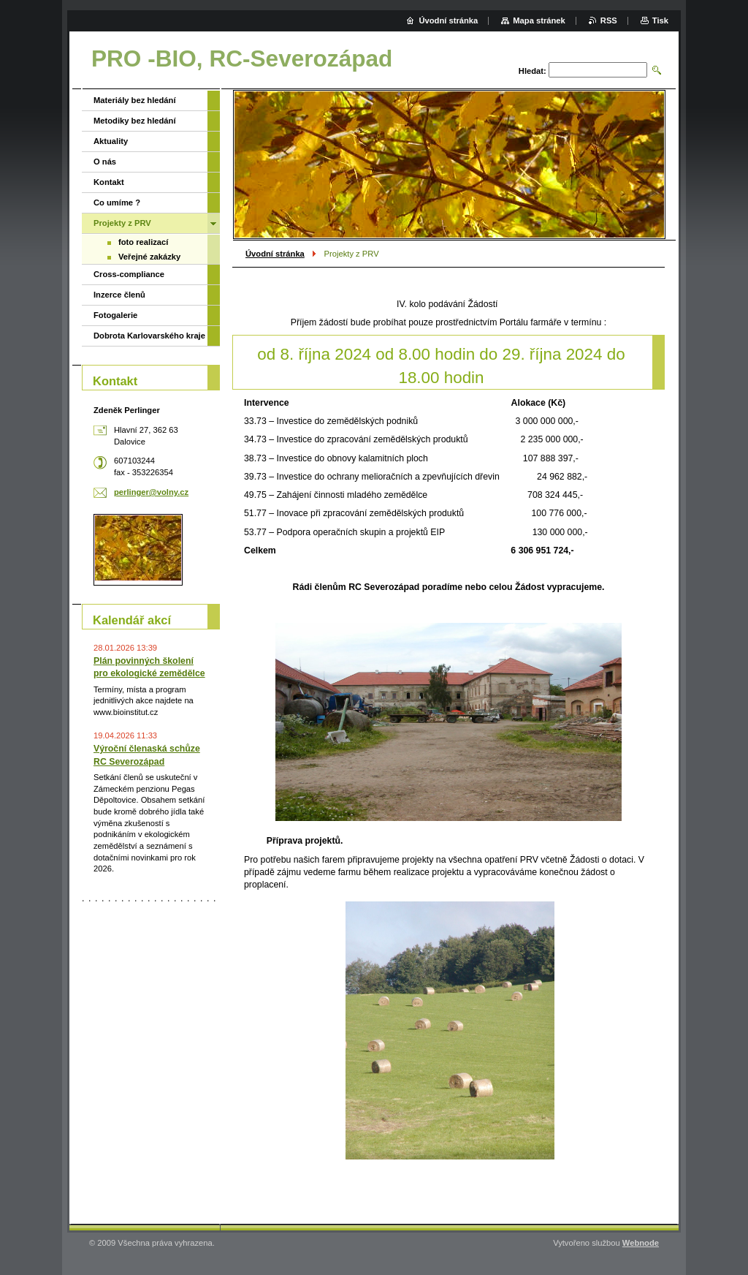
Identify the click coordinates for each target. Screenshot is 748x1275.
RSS (608, 20)
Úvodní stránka (275, 253)
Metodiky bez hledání (135, 120)
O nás (105, 161)
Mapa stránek (539, 20)
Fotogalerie (115, 315)
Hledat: (532, 71)
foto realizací (143, 242)
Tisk (660, 20)
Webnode (640, 1242)
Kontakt (109, 182)
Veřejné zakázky (149, 256)
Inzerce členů (119, 294)
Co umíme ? (117, 202)
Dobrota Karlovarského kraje (149, 335)
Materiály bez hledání (135, 100)
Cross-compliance (129, 274)
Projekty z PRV (122, 223)
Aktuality (111, 141)
